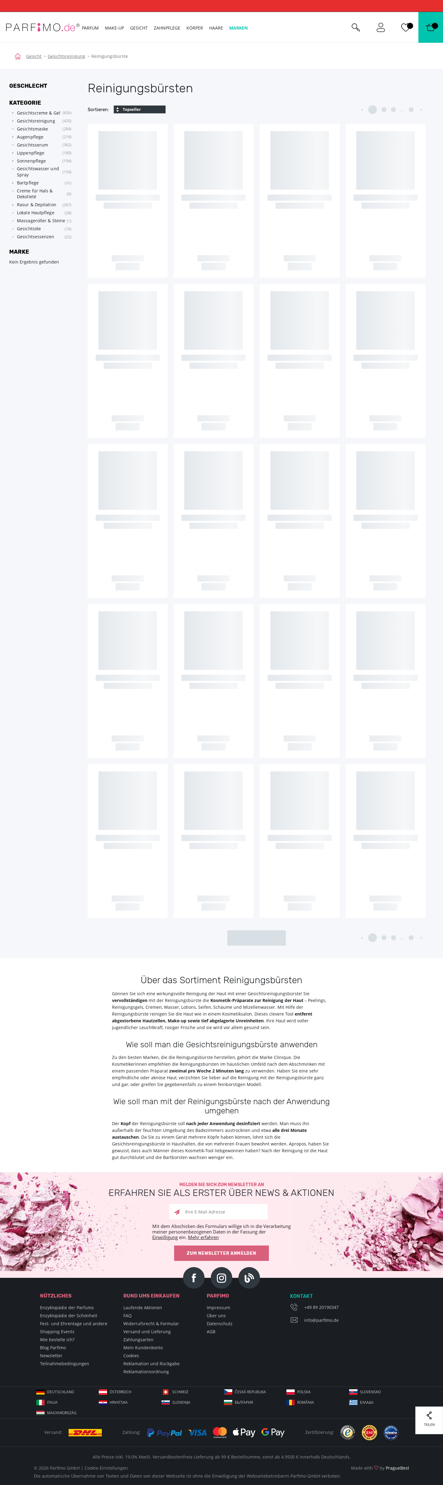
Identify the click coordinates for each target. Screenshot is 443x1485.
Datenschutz (220, 1323)
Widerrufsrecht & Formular (151, 1323)
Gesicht (34, 56)
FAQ (127, 1315)
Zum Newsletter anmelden (221, 1253)
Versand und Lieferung (147, 1331)
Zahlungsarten (138, 1339)
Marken (238, 28)
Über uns (216, 1315)
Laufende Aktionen (142, 1307)
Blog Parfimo (53, 1347)
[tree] (40, 175)
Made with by (380, 1468)
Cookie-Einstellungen (106, 1468)
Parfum (90, 28)
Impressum (218, 1307)
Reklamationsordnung (146, 1371)
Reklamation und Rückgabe (151, 1363)
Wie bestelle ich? (57, 1339)
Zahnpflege (167, 28)
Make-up (114, 28)
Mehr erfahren (203, 1237)
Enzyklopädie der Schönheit (68, 1315)
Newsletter (51, 1355)
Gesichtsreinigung (66, 56)
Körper (194, 28)
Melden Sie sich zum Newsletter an (221, 1190)
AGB (211, 1331)
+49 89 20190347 (321, 1307)
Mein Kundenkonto (143, 1347)
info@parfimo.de (321, 1320)
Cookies (131, 1355)
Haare (216, 28)
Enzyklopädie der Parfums (67, 1307)
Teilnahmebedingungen (64, 1363)
